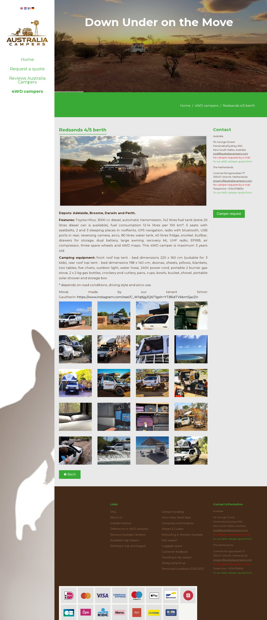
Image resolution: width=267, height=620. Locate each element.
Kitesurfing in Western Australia (182, 534)
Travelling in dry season (177, 557)
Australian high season (124, 540)
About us (116, 517)
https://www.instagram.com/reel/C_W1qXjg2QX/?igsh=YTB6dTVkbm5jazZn (137, 297)
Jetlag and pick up (174, 563)
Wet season (169, 540)
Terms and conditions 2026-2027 (183, 569)
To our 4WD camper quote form (232, 161)
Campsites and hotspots (178, 523)
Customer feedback (175, 551)
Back (70, 474)
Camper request (229, 214)
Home (27, 59)
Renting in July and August (128, 546)
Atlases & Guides (172, 529)
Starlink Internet (120, 523)
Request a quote (27, 68)
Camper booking (173, 512)
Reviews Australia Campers (27, 80)
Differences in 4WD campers (129, 529)
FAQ (113, 512)
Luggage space (172, 546)
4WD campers (27, 91)
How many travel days (176, 517)
